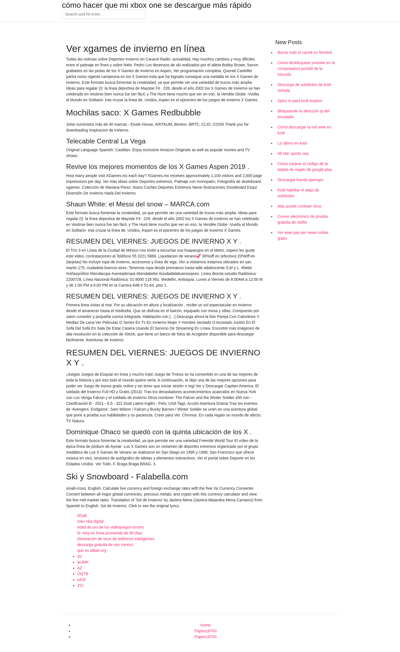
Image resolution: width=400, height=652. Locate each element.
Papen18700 (205, 631)
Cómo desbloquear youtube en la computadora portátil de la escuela (306, 68)
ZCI (80, 585)
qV (79, 556)
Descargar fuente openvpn (300, 180)
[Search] (103, 14)
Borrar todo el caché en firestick (305, 52)
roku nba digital (90, 521)
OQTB (82, 574)
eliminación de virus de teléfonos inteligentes (115, 539)
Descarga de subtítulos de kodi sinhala (304, 87)
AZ (79, 568)
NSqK (82, 515)
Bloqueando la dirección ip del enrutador (303, 114)
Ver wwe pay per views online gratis (303, 235)
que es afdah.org (91, 550)
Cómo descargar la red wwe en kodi (304, 130)
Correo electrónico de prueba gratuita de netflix (303, 219)
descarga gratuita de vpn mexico (105, 544)
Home (205, 625)
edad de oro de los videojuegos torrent (110, 527)
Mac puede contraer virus (299, 206)
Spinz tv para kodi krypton (300, 100)
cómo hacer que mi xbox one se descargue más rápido (156, 5)
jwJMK (83, 562)
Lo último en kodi (292, 143)
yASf (81, 579)
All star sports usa (293, 153)
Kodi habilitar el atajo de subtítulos (298, 193)
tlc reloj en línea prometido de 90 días (109, 533)
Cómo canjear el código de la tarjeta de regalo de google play (305, 166)
